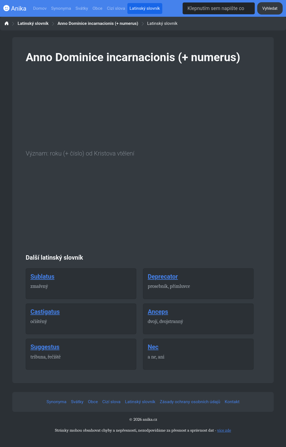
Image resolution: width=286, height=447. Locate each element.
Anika (14, 8)
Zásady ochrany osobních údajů (190, 401)
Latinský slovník (145, 8)
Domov (40, 8)
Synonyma (61, 8)
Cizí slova (116, 8)
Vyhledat (269, 8)
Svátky (81, 8)
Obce (97, 8)
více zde (224, 430)
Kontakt (232, 401)
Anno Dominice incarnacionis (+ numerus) (98, 23)
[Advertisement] (143, 105)
